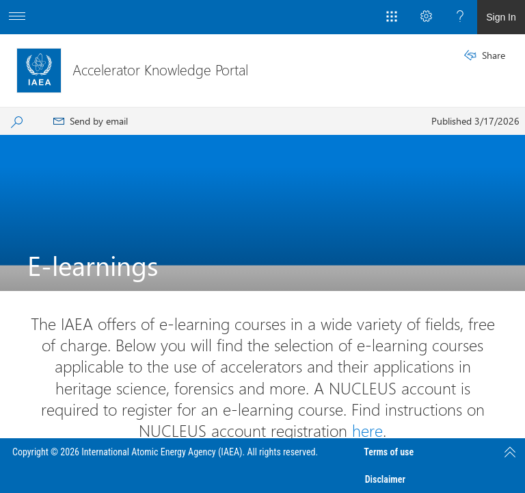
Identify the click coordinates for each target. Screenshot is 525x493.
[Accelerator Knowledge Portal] (39, 70)
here (367, 430)
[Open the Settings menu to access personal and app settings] (426, 17)
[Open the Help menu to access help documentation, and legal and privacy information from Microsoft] (460, 17)
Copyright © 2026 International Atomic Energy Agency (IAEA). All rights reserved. (165, 451)
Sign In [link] (501, 17)
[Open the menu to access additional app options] (17, 17)
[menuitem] (90, 121)
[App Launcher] (392, 17)
